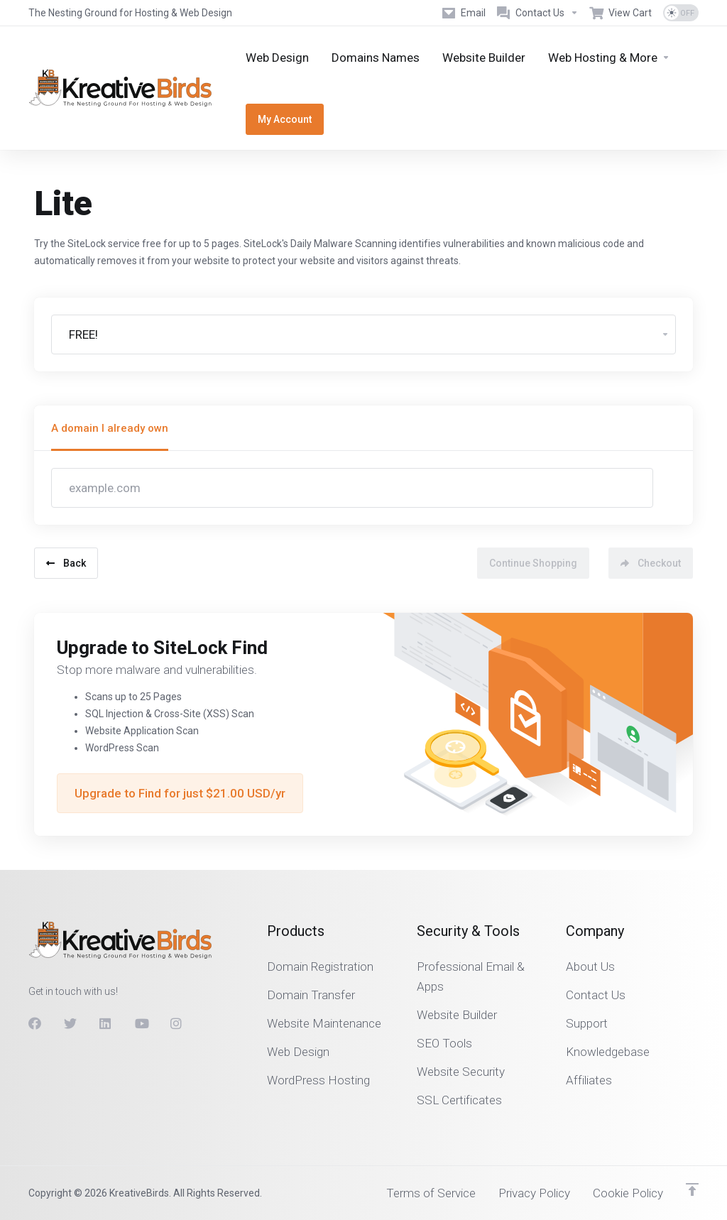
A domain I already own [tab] (109, 428)
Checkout (651, 563)
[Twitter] (70, 1023)
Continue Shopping (533, 563)
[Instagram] (177, 1023)
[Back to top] (692, 1189)
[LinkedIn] (106, 1023)
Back (66, 563)
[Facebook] (35, 1023)
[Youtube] (141, 1023)
